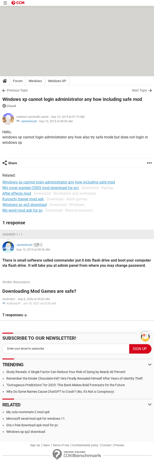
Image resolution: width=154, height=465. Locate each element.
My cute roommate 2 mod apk (28, 412)
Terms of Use (61, 445)
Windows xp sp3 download (24, 204)
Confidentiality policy (85, 445)
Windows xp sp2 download (25, 432)
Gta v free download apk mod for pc (32, 425)
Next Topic (139, 90)
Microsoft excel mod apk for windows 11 (35, 418)
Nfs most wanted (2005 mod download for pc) (40, 188)
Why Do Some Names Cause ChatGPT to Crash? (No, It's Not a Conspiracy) (60, 391)
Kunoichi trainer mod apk (23, 199)
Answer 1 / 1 (12, 234)
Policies (119, 445)
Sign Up (35, 445)
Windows (35, 81)
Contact (106, 445)
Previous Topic (17, 90)
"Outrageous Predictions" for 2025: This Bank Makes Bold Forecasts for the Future (65, 385)
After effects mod (16, 193)
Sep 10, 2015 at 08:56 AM (56, 121)
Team (46, 445)
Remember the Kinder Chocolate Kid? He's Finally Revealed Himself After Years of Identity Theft (74, 378)
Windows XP (57, 81)
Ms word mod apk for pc (22, 210)
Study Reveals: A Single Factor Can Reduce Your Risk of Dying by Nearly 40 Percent (65, 372)
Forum (17, 81)
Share (12, 163)
